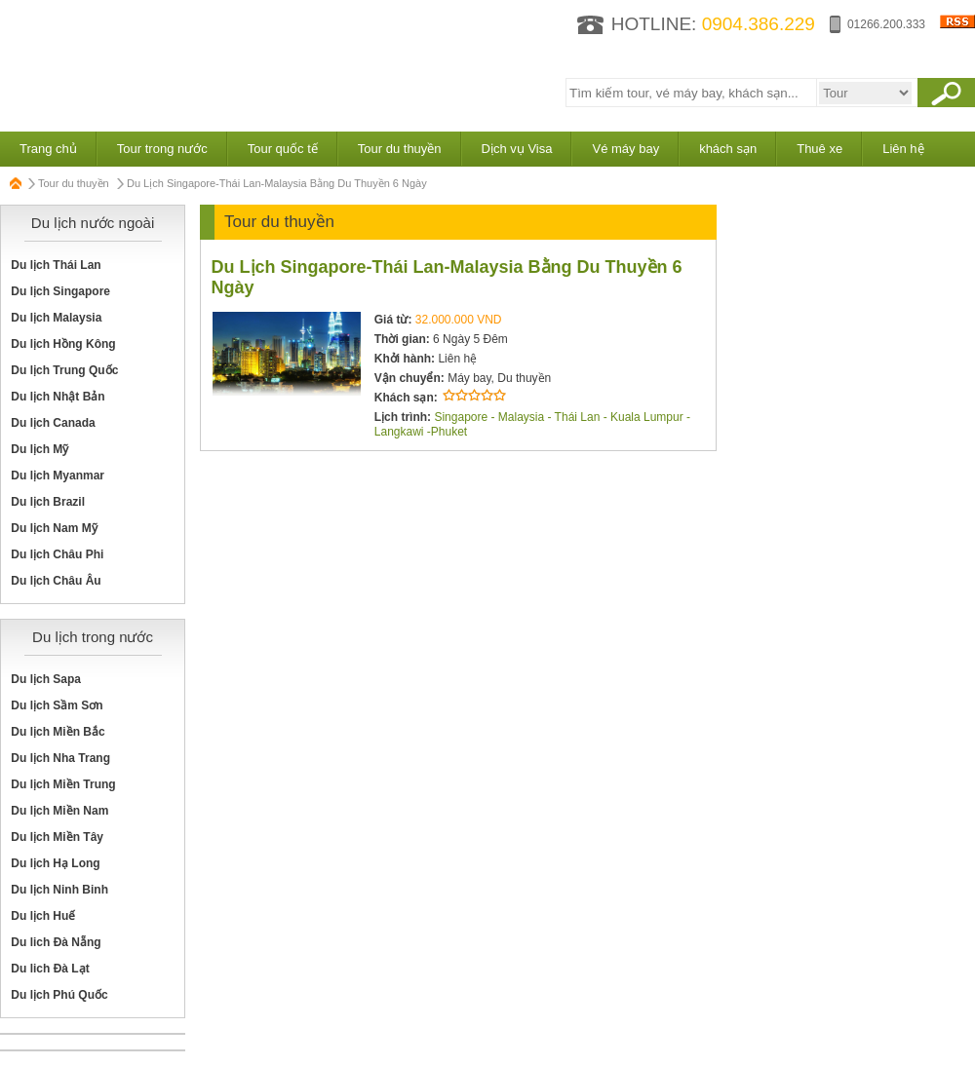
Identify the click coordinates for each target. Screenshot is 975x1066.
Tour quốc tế (283, 148)
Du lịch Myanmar (57, 475)
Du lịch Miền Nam (59, 811)
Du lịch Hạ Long (55, 863)
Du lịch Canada (53, 423)
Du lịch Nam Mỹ (54, 528)
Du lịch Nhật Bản (57, 396)
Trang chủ (48, 148)
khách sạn (728, 148)
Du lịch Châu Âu (55, 581)
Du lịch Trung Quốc (64, 370)
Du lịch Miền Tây (57, 837)
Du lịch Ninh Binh (59, 889)
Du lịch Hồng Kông (63, 344)
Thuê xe (819, 148)
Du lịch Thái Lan (55, 265)
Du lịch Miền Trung (63, 784)
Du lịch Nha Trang (60, 758)
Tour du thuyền (400, 148)
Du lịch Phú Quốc (59, 995)
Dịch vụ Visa (517, 148)
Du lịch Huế (43, 916)
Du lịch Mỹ (39, 449)
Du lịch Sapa (46, 679)
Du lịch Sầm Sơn (56, 705)
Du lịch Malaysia (56, 317)
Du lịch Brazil (48, 502)
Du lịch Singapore (60, 291)
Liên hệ (902, 148)
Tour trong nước (162, 148)
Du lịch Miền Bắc (57, 732)
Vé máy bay (625, 148)
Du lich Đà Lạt (50, 968)
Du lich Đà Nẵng (55, 942)
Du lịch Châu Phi (57, 554)
